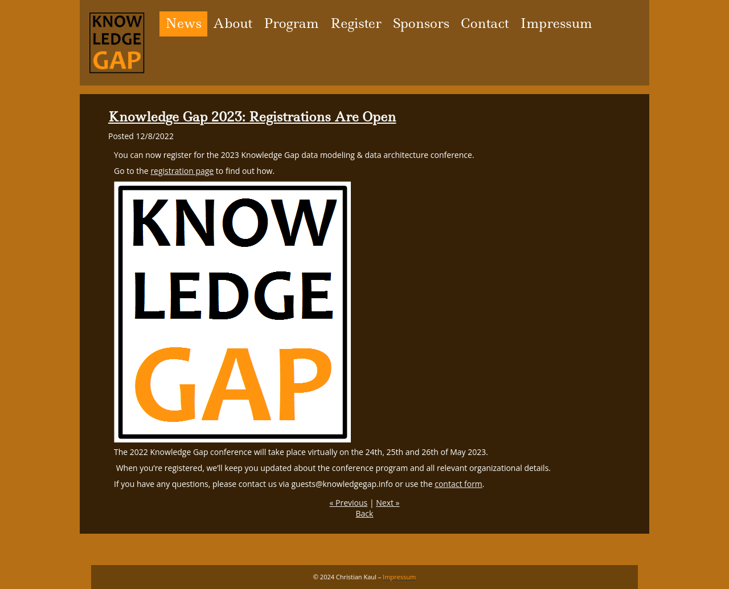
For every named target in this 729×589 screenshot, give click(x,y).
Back (365, 513)
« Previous (348, 502)
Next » (387, 502)
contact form (458, 483)
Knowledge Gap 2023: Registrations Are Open (252, 116)
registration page (182, 170)
